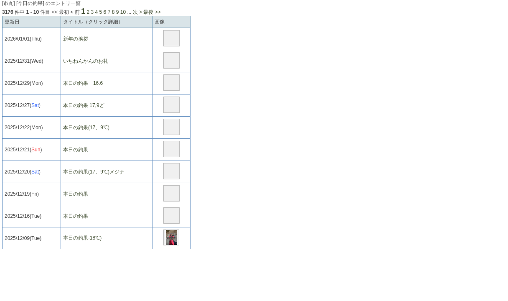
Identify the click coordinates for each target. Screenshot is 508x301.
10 (123, 12)
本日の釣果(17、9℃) (86, 127)
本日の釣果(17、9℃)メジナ (93, 172)
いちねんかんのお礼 (85, 61)
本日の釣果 (75, 150)
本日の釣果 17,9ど (83, 105)
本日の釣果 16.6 (83, 83)
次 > (137, 12)
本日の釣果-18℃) (82, 238)
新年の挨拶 (75, 39)
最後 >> (151, 12)
